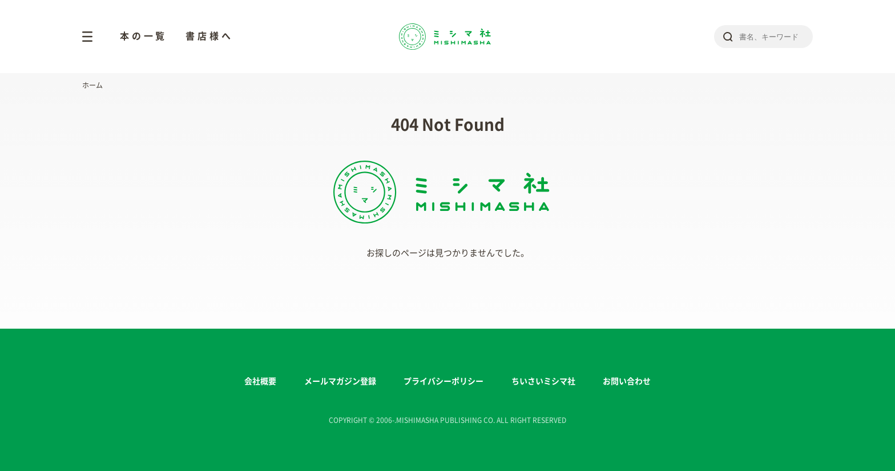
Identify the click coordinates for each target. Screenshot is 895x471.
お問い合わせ (627, 381)
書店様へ (209, 36)
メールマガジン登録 (340, 381)
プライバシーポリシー (443, 381)
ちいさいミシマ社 (543, 381)
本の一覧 (143, 36)
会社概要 (260, 381)
